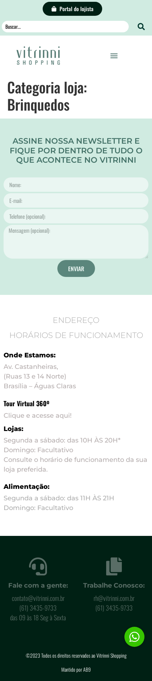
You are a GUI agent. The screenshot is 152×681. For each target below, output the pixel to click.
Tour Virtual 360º (26, 403)
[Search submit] (141, 26)
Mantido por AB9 (76, 669)
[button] (114, 55)
